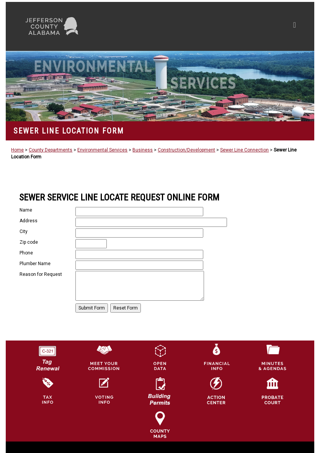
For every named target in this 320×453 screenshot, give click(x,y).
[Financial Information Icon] (216, 357)
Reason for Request (41, 274)
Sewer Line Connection (244, 150)
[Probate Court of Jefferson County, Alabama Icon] (272, 390)
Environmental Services (102, 150)
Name (26, 210)
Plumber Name (35, 263)
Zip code (29, 242)
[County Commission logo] (104, 357)
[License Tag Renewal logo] (47, 355)
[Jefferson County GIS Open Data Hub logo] (160, 357)
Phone (26, 253)
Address (29, 220)
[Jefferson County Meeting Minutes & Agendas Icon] (272, 357)
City (24, 231)
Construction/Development (186, 150)
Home (17, 150)
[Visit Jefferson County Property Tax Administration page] (47, 390)
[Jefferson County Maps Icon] (160, 424)
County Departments (50, 150)
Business (142, 150)
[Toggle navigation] (222, 26)
